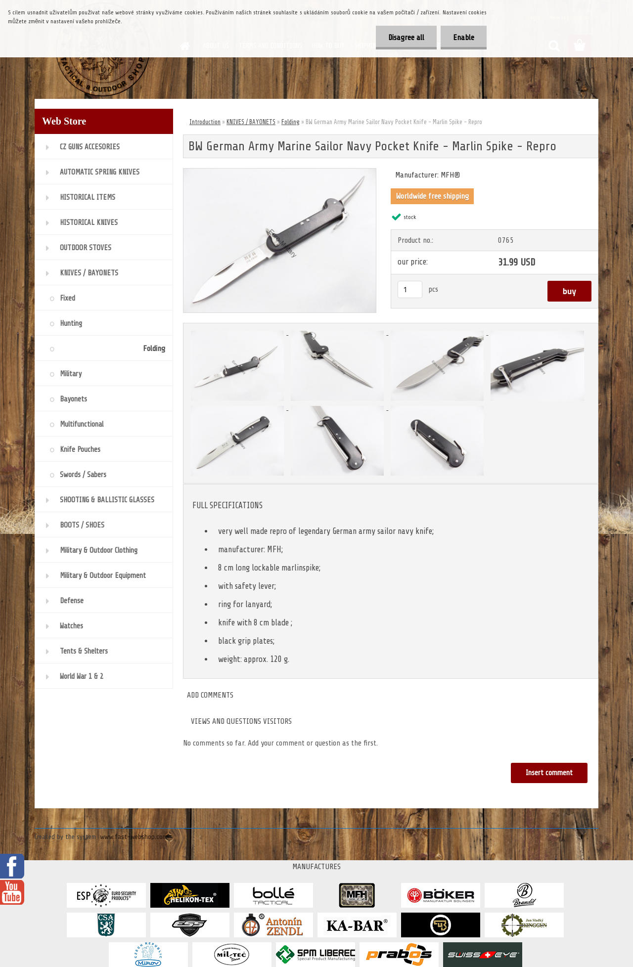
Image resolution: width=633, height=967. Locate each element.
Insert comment (549, 773)
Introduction (205, 122)
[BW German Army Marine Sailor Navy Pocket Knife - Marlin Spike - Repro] (279, 172)
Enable (463, 37)
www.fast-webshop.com (133, 836)
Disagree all (406, 37)
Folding (290, 122)
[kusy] (410, 289)
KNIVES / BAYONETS (250, 122)
